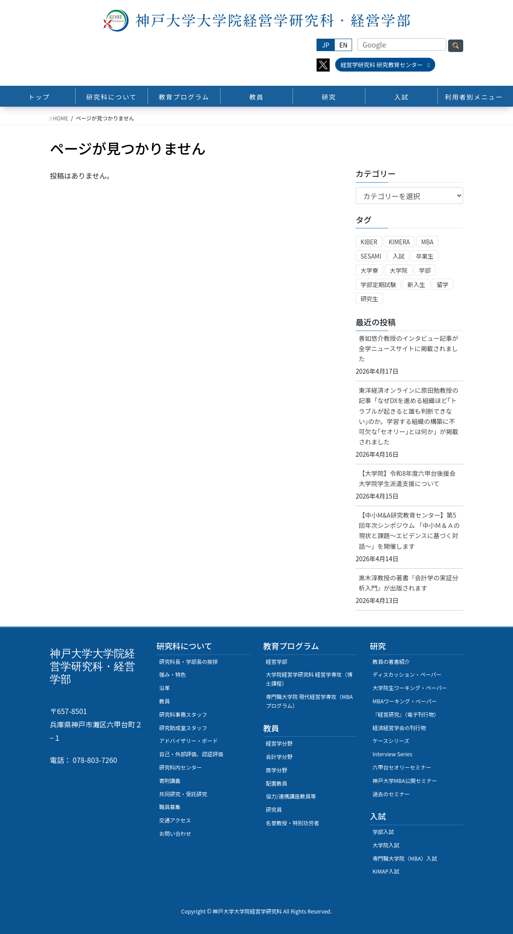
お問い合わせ (175, 833)
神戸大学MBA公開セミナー (405, 780)
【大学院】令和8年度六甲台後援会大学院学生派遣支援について (407, 478)
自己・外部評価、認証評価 (191, 754)
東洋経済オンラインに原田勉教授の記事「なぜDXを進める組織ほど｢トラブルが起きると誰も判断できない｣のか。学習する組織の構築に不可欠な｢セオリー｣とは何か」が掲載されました (408, 416)
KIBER (369, 242)
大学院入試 (386, 845)
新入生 (416, 284)
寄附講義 (169, 780)
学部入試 (383, 831)
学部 (425, 270)
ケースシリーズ (391, 740)
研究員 (274, 809)
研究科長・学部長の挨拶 (188, 661)
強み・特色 (172, 674)
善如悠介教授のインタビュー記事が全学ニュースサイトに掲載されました (408, 348)
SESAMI (371, 256)
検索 (455, 46)
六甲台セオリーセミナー (402, 767)
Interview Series (392, 754)
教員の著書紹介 (391, 661)
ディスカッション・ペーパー (407, 674)
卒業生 (424, 256)
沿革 (164, 687)
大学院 (399, 270)
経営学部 (276, 661)
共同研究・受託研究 (183, 794)
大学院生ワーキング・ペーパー (410, 687)
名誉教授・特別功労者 (292, 822)
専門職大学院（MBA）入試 (405, 858)
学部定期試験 (378, 284)
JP (325, 44)
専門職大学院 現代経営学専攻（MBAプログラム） (309, 701)
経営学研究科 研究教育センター (385, 64)
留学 (443, 284)
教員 (164, 701)
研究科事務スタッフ (183, 714)
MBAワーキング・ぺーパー (405, 701)
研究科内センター (180, 767)
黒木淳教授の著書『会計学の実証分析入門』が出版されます (408, 582)
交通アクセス (175, 820)
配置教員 (276, 783)
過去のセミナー (391, 794)
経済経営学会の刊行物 (399, 727)
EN (343, 44)
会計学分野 (279, 756)
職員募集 (169, 806)
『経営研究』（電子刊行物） (406, 714)
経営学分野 (279, 743)
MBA (427, 242)
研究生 (369, 299)
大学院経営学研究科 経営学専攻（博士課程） (309, 679)
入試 (399, 256)
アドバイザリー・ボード (188, 740)
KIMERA (399, 242)
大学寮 (369, 270)
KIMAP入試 (386, 871)
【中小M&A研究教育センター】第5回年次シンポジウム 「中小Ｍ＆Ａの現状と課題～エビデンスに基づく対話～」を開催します (409, 530)
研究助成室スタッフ (183, 727)
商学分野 (276, 770)
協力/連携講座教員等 (291, 796)
